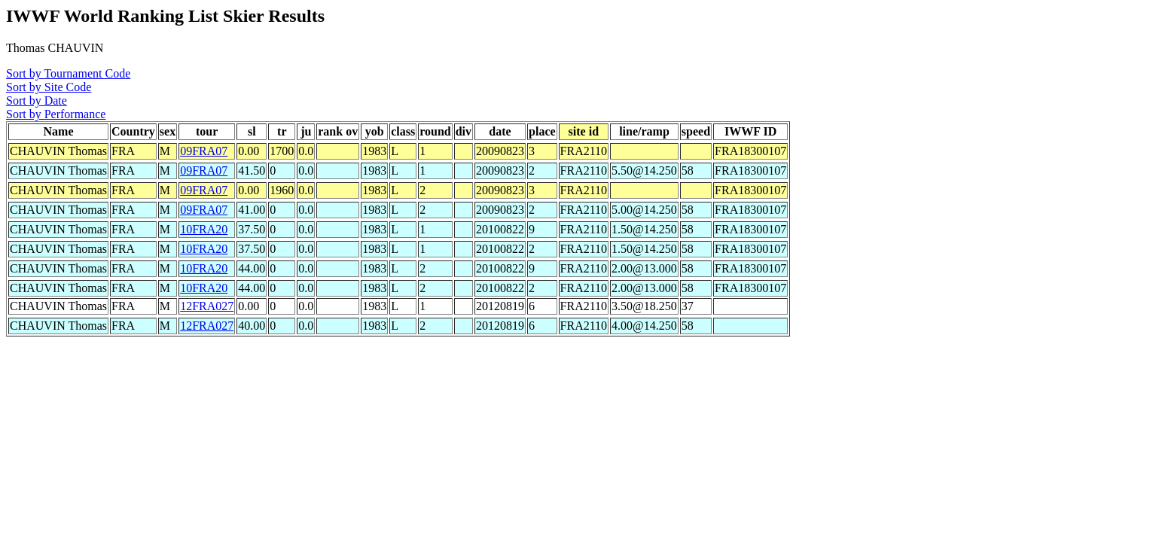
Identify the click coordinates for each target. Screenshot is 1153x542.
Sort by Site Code (48, 87)
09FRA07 (203, 151)
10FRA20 (203, 229)
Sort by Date (36, 100)
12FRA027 (206, 306)
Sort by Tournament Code (68, 73)
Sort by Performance (55, 114)
